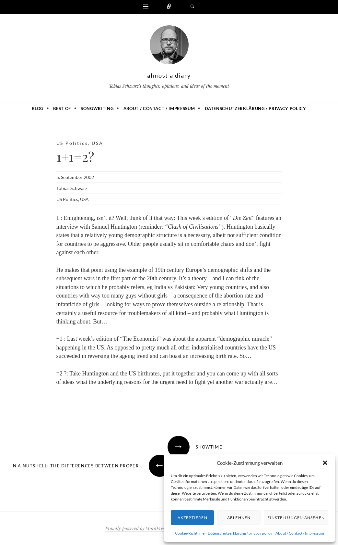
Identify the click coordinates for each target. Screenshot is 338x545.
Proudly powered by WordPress (135, 528)
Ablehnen (239, 517)
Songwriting (97, 108)
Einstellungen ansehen (296, 517)
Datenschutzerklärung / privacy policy (240, 533)
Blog (37, 108)
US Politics (72, 143)
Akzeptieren (192, 517)
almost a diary (169, 75)
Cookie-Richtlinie (189, 533)
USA (97, 143)
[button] (325, 463)
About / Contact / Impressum (299, 533)
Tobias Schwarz (71, 188)
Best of (62, 108)
